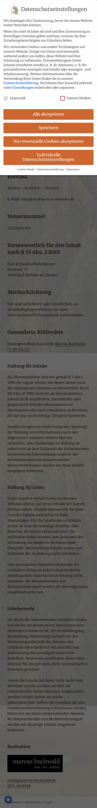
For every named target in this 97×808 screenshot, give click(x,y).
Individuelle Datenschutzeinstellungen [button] (48, 152)
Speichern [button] (49, 122)
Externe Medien (75, 93)
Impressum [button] (72, 164)
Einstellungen (23, 82)
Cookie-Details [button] (26, 164)
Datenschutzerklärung (20, 78)
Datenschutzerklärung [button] (50, 164)
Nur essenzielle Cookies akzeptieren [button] (49, 136)
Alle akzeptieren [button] (48, 109)
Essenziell (14, 93)
